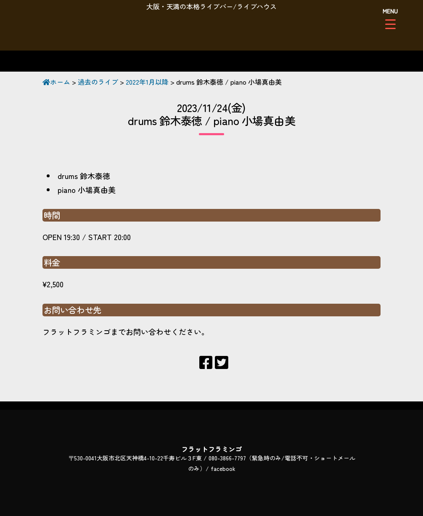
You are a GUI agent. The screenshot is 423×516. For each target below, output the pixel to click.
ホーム (56, 82)
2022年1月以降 (147, 82)
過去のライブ (98, 82)
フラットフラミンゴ (211, 31)
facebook (223, 468)
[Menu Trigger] (390, 17)
